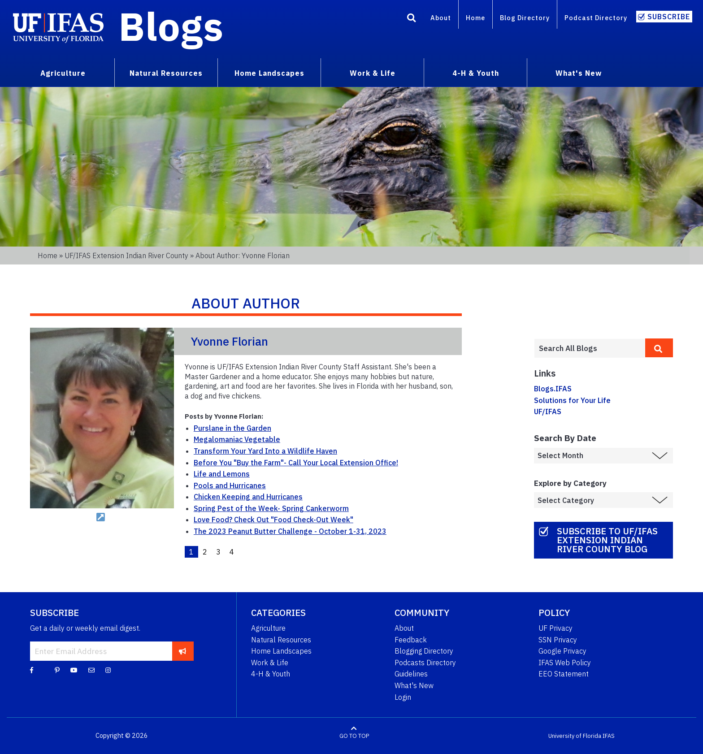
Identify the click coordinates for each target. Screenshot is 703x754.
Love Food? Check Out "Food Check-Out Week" (273, 519)
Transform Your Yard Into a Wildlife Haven (265, 450)
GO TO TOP (354, 736)
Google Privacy (562, 650)
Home (475, 17)
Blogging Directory (424, 650)
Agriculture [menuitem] (63, 73)
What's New (414, 685)
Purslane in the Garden (232, 428)
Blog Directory (525, 17)
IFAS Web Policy (564, 662)
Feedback (411, 639)
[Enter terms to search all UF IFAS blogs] (589, 348)
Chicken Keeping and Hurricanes (248, 496)
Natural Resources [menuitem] (166, 73)
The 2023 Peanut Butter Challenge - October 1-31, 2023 (290, 531)
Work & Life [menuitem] (372, 73)
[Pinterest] (57, 669)
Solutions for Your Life (572, 400)
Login (403, 697)
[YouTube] (74, 669)
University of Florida (574, 736)
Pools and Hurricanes (230, 485)
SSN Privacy (557, 639)
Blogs (171, 26)
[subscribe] (182, 650)
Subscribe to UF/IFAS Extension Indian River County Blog (607, 540)
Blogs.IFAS (553, 388)
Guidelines (411, 673)
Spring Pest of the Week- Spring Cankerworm (271, 508)
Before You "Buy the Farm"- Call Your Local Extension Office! (296, 462)
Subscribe (668, 16)
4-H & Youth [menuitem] (475, 73)
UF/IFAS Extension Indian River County (126, 255)
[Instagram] (108, 669)
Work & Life (269, 662)
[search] (659, 347)
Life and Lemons (222, 473)
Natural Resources (281, 639)
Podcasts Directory (425, 662)
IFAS (609, 736)
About (440, 17)
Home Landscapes (281, 650)
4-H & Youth (270, 673)
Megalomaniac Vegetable (237, 439)
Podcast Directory (595, 17)
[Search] (411, 19)
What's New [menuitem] (578, 73)
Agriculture (268, 628)
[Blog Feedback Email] (91, 669)
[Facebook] (31, 669)
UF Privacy (555, 628)
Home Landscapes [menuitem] (269, 73)
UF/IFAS (547, 411)
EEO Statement (563, 673)
